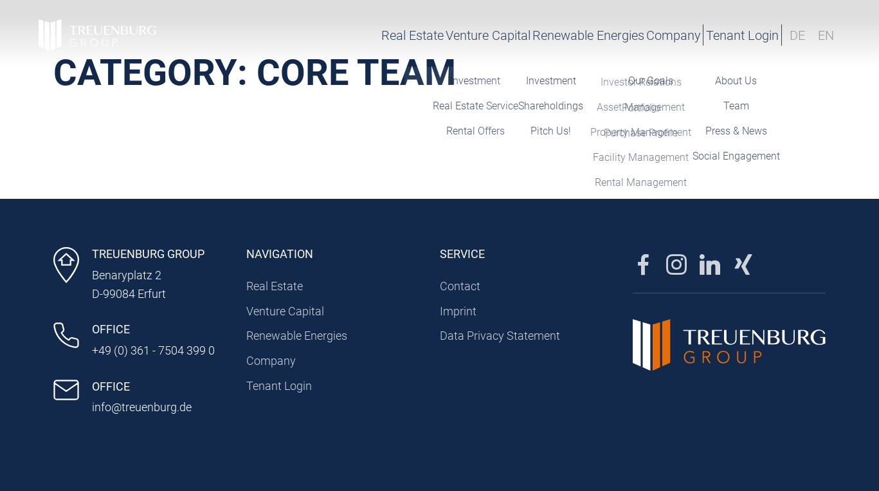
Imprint (458, 311)
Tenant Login (712, 35)
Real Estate (300, 35)
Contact (460, 286)
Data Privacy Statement (500, 335)
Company (605, 35)
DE (797, 35)
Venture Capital (390, 35)
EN (826, 35)
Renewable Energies (505, 35)
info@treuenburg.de (142, 407)
